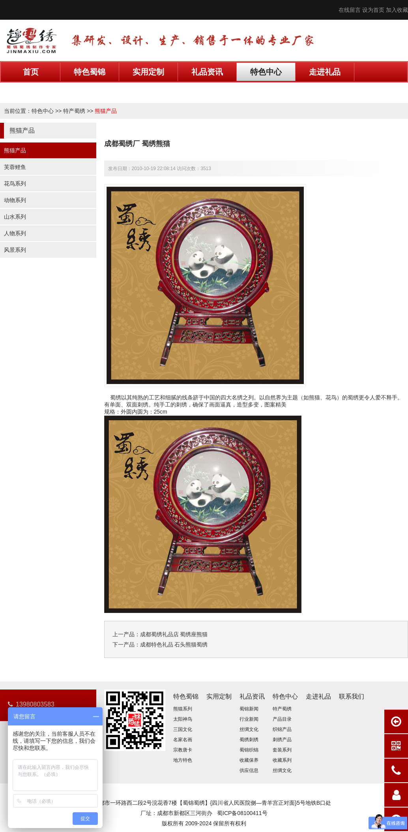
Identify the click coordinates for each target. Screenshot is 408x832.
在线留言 (350, 10)
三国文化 (182, 729)
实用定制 (148, 71)
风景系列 (15, 250)
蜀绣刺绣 (249, 739)
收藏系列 (282, 760)
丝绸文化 (249, 729)
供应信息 (249, 770)
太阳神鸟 (182, 719)
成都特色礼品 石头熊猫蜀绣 (174, 644)
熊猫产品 (106, 111)
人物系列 (15, 233)
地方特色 (182, 760)
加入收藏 (397, 10)
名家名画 (182, 739)
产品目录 (282, 719)
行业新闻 (249, 719)
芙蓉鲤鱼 (15, 167)
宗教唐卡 (182, 750)
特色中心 (266, 71)
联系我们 (31, 90)
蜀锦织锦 (249, 750)
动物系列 (15, 200)
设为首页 (373, 10)
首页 (31, 71)
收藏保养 (249, 760)
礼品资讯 (207, 71)
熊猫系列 (182, 709)
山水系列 (15, 217)
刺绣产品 (282, 739)
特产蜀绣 (74, 111)
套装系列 (282, 750)
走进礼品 (325, 71)
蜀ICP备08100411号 (242, 813)
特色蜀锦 (89, 71)
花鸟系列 (15, 183)
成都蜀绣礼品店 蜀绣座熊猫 (174, 634)
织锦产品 (282, 729)
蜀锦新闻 (249, 709)
